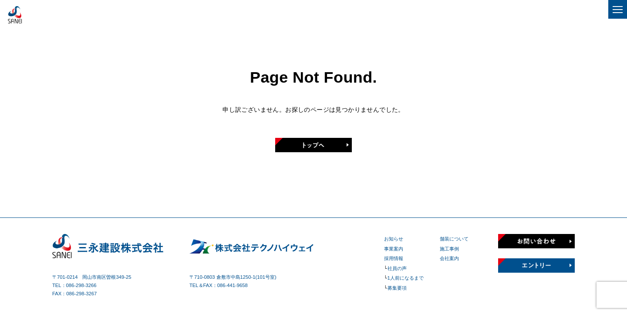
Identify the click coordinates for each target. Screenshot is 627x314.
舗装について (454, 238)
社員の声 (397, 268)
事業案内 (393, 248)
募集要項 (397, 288)
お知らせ (393, 238)
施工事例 (449, 248)
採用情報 (393, 258)
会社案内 (449, 258)
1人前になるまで (406, 278)
